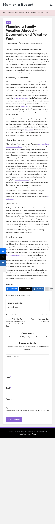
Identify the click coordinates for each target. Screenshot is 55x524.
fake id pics (24, 106)
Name (8, 377)
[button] (13, 307)
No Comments (36, 43)
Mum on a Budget (18, 5)
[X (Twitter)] (25, 289)
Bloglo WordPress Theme (27, 434)
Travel (8, 22)
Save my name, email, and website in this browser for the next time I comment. (27, 412)
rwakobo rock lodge (22, 180)
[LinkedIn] (38, 289)
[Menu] (51, 5)
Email (8, 388)
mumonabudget (16, 303)
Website (8, 399)
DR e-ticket (29, 130)
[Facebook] (12, 289)
